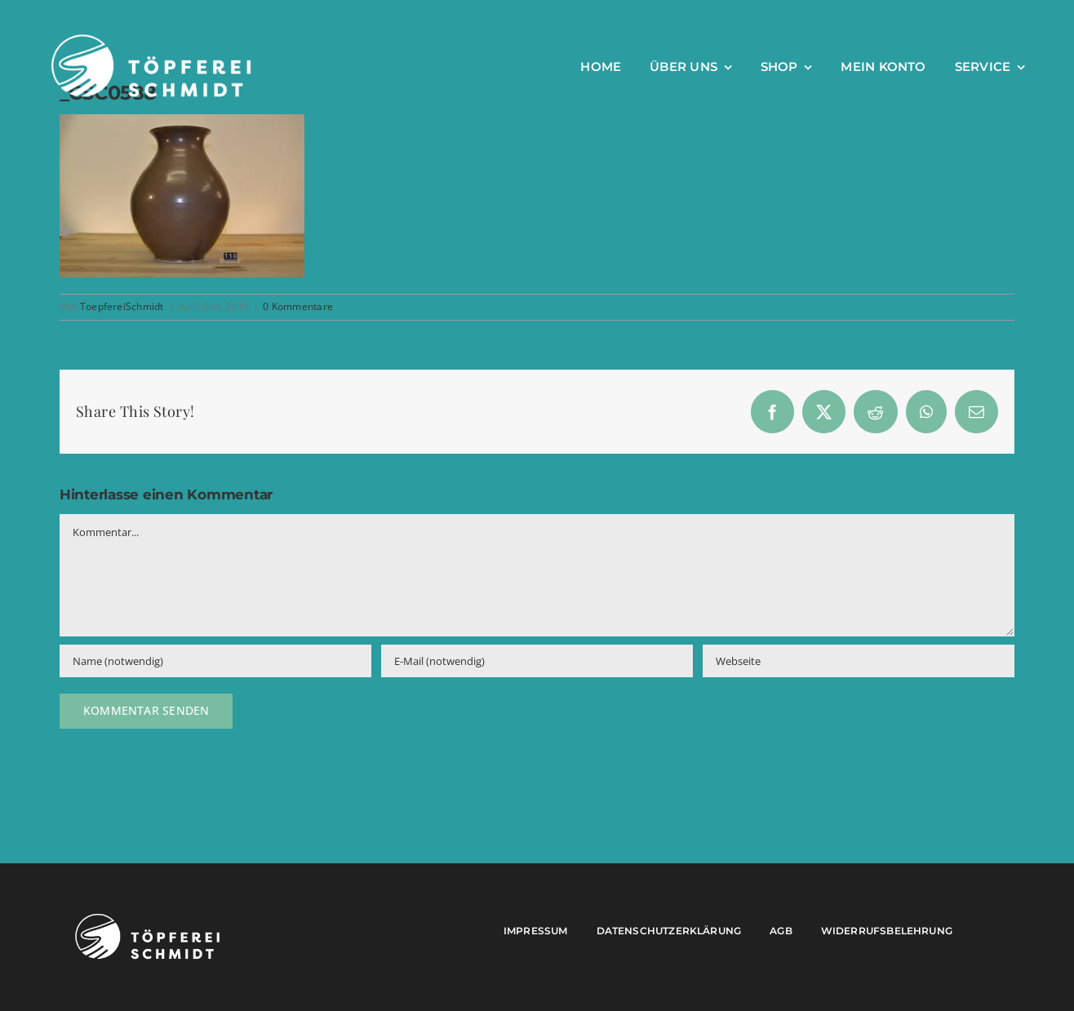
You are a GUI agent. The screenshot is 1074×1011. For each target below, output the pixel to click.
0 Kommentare (298, 306)
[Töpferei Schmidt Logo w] (147, 918)
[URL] (858, 661)
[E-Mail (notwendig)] (537, 661)
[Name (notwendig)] (215, 661)
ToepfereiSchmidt (122, 306)
